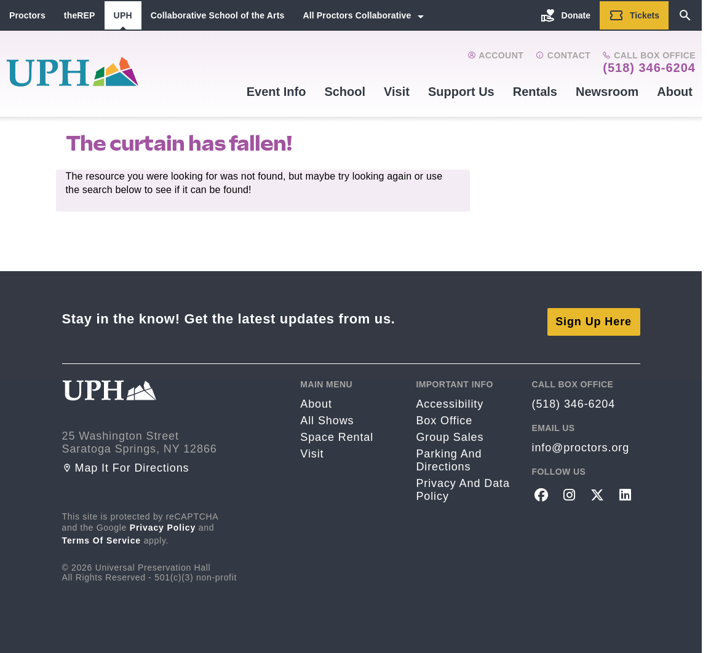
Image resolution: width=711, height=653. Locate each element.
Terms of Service (101, 534)
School (344, 91)
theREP (79, 15)
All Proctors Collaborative (357, 15)
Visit (397, 91)
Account (495, 55)
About (675, 91)
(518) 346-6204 (649, 67)
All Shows (327, 414)
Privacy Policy (163, 521)
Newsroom (607, 91)
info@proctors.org (580, 441)
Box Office (444, 414)
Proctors (27, 15)
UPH (123, 15)
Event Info (276, 91)
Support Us (461, 91)
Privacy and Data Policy (462, 483)
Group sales (449, 431)
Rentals (535, 91)
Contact (563, 55)
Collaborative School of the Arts (218, 15)
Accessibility (449, 398)
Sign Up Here (593, 315)
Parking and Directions (449, 454)
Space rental (336, 431)
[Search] (685, 15)
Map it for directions (125, 462)
